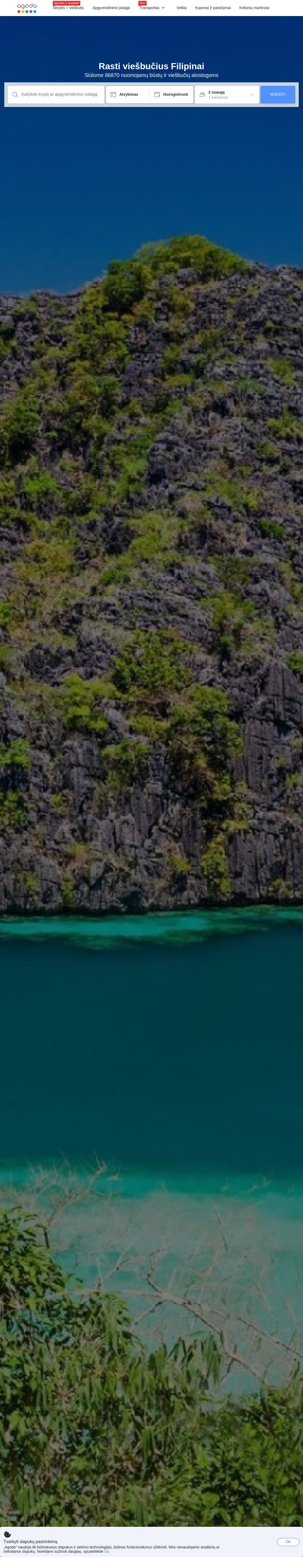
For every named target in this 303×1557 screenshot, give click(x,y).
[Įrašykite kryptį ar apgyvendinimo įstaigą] (60, 94)
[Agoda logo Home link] (27, 8)
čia (106, 1551)
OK (288, 1542)
